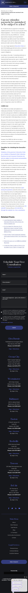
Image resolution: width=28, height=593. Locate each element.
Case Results (14, 527)
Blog (11, 11)
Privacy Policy (4, 322)
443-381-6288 (16, 428)
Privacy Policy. (11, 580)
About (14, 522)
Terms (11, 322)
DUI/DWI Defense (14, 553)
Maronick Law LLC (5, 11)
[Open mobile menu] (25, 2)
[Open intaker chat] (13, 592)
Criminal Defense (14, 551)
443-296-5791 (16, 472)
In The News (14, 532)
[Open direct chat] (25, 577)
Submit (14, 327)
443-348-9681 (16, 386)
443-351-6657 (16, 346)
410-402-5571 (18, 208)
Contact (14, 537)
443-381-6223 (16, 406)
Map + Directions (14, 349)
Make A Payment (14, 6)
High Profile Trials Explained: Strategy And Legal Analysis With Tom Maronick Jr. (15, 243)
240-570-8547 (16, 450)
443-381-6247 (16, 494)
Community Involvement (14, 535)
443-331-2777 (16, 366)
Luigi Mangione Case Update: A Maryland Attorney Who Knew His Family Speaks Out (13, 229)
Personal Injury (14, 548)
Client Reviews (14, 525)
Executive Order (19, 46)
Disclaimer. (4, 580)
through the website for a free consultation (13, 210)
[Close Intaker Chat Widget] (27, 577)
